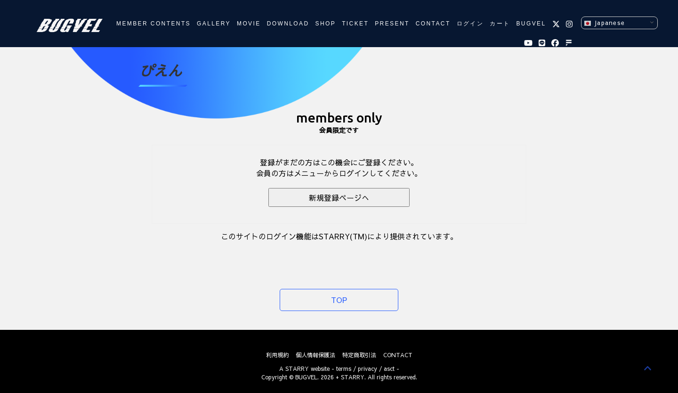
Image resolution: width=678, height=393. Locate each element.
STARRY (297, 368)
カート (500, 23)
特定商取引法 (359, 355)
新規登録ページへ (339, 197)
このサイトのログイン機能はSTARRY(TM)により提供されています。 (339, 236)
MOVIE (249, 23)
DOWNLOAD (288, 23)
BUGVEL (531, 23)
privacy (367, 368)
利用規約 (277, 355)
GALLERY (214, 23)
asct (389, 368)
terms (343, 368)
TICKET (355, 23)
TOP (339, 300)
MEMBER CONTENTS (153, 23)
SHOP (325, 23)
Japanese (604, 22)
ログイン (470, 23)
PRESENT (392, 23)
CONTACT (433, 23)
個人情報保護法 (315, 355)
